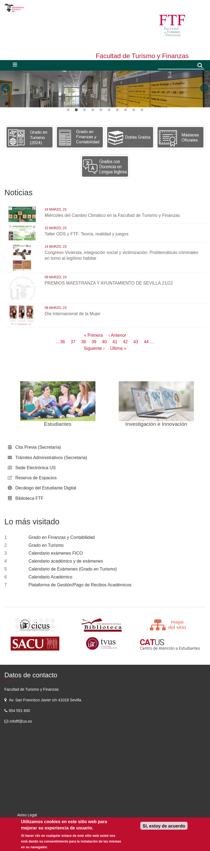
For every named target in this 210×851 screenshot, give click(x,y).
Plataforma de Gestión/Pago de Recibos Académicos (79, 585)
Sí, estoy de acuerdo (164, 826)
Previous (5, 88)
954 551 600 (20, 710)
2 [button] (76, 110)
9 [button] (133, 110)
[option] (105, 89)
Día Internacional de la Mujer (73, 313)
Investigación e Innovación (156, 424)
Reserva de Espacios (36, 477)
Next (204, 88)
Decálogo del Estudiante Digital (45, 488)
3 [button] (84, 110)
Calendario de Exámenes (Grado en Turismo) (72, 569)
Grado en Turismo (45, 545)
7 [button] (117, 110)
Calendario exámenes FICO (55, 553)
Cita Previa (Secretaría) (38, 447)
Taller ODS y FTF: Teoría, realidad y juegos (87, 234)
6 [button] (109, 110)
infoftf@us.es (21, 721)
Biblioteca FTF (29, 498)
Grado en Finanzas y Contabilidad (61, 537)
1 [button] (68, 110)
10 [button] (142, 110)
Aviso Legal (27, 815)
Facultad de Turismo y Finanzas (142, 56)
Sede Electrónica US (35, 467)
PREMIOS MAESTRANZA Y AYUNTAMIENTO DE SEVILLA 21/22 (109, 283)
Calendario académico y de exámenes (65, 561)
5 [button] (101, 110)
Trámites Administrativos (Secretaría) (51, 457)
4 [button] (92, 110)
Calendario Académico (50, 577)
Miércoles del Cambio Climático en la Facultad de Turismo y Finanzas (112, 215)
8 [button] (125, 110)
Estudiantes (57, 424)
